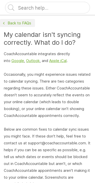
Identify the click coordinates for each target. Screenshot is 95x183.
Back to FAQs (16, 23)
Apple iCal (58, 60)
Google (17, 60)
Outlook (33, 60)
